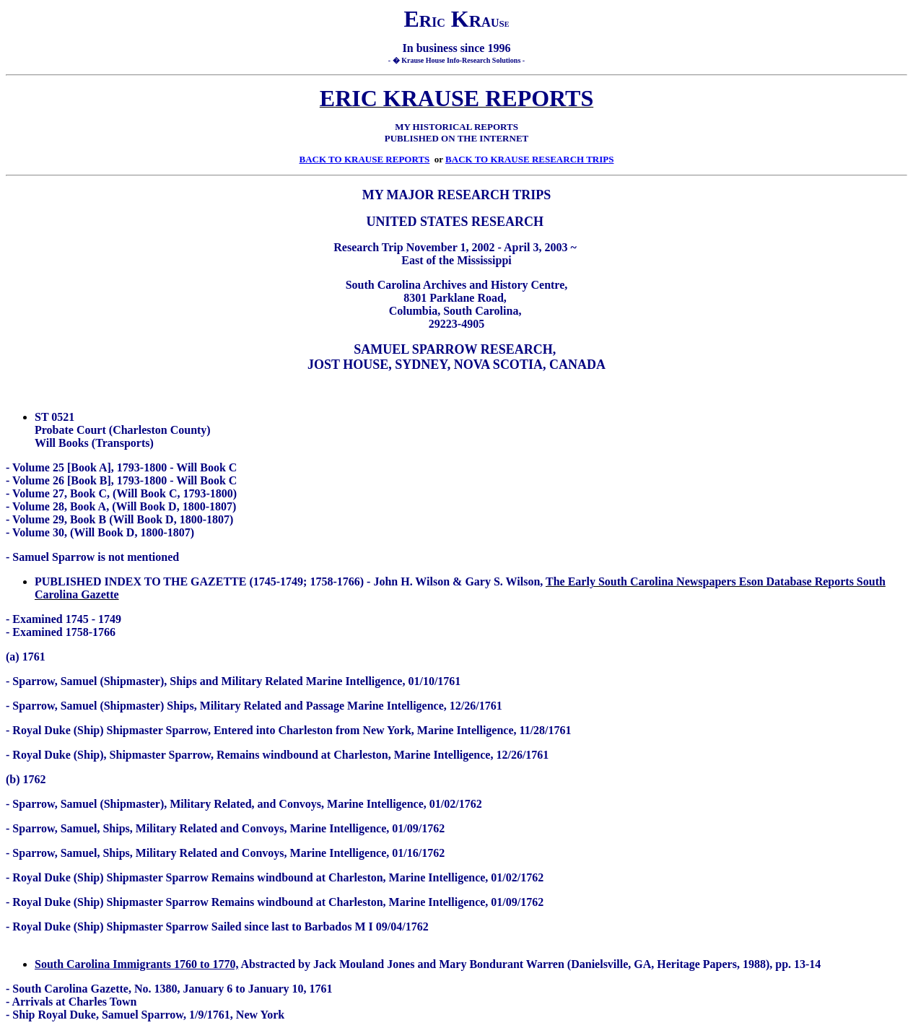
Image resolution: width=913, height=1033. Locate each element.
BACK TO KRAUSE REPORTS (365, 159)
